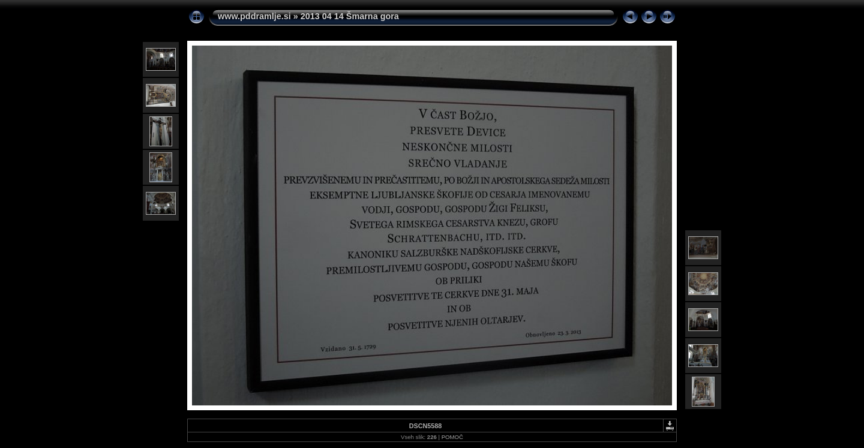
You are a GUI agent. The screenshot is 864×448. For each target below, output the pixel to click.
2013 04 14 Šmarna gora (350, 16)
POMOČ (452, 437)
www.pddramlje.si (254, 16)
